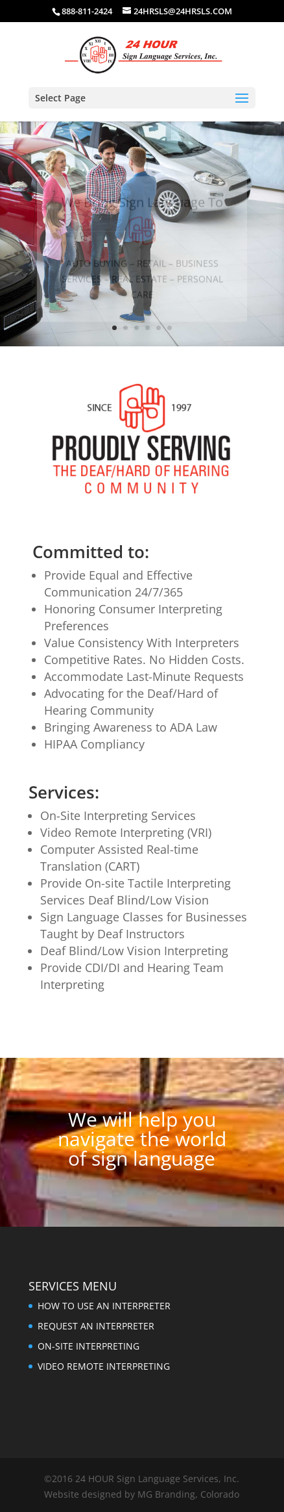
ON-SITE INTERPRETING (88, 1346)
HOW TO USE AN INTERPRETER (104, 1306)
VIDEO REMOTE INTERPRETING (104, 1366)
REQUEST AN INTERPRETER (96, 1326)
